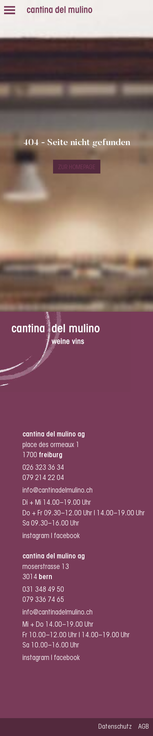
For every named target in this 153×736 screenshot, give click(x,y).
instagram (35, 536)
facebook (68, 536)
